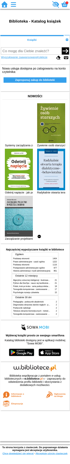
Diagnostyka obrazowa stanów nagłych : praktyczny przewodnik (39, 305)
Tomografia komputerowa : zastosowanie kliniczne (34, 289)
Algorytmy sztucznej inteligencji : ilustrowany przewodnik (36, 280)
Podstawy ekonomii (21, 259)
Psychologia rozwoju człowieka (26, 292)
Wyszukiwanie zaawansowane (19, 57)
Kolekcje (42, 57)
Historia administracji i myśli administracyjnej (31, 271)
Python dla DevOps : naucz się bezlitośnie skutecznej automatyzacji (41, 283)
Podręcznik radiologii (22, 308)
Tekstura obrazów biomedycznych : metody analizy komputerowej (40, 311)
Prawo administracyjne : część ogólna (29, 262)
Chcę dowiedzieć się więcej (17, 453)
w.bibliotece (33, 378)
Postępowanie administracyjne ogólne (29, 268)
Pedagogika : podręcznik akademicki (28, 302)
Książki (32, 39)
